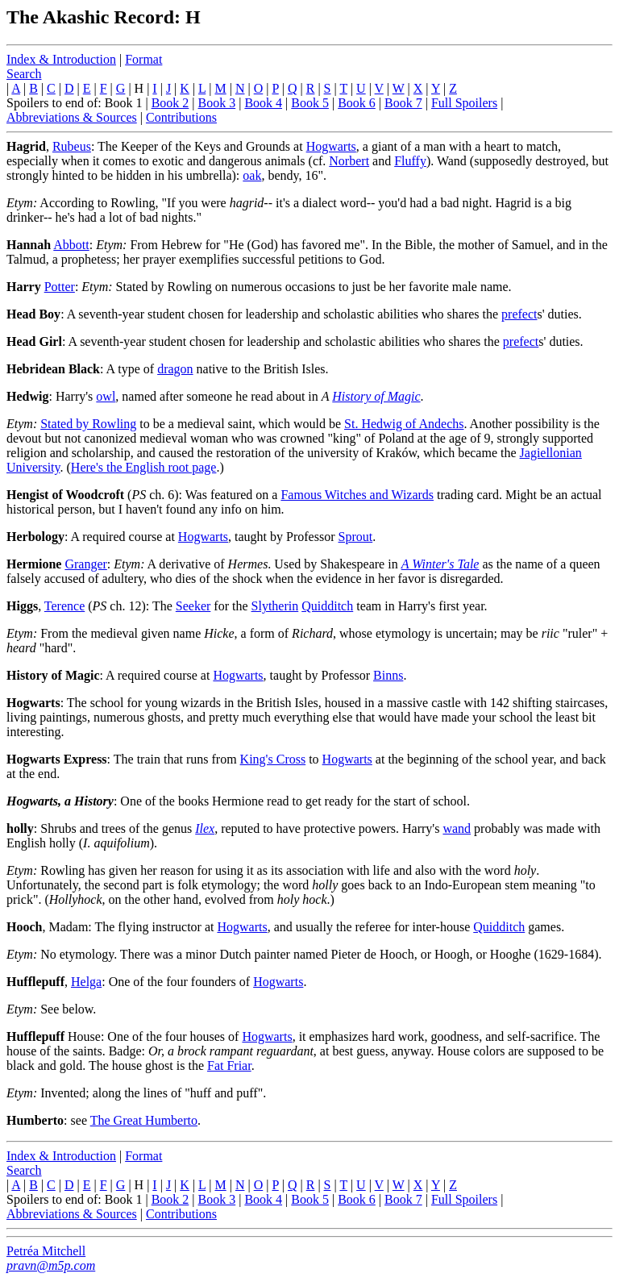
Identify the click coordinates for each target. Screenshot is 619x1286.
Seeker (193, 606)
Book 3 (217, 103)
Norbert (349, 161)
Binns (388, 675)
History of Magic (376, 396)
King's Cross (273, 759)
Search (24, 74)
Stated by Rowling (88, 424)
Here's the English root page (144, 467)
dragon (175, 369)
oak (252, 175)
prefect (519, 314)
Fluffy (410, 161)
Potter (59, 286)
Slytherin (275, 606)
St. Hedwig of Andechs (403, 424)
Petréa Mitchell (45, 1251)
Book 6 (357, 103)
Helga (86, 981)
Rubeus (71, 146)
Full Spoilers (464, 103)
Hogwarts (331, 146)
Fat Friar (229, 1065)
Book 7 (403, 103)
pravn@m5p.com (50, 1265)
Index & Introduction (61, 59)
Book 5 (310, 103)
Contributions (181, 117)
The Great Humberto (143, 1120)
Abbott (71, 245)
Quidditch (327, 606)
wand (456, 828)
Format (143, 59)
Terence (64, 606)
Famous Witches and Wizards (357, 494)
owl (105, 396)
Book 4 (263, 103)
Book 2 (170, 103)
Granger (85, 564)
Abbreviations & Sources (71, 117)
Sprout (356, 536)
